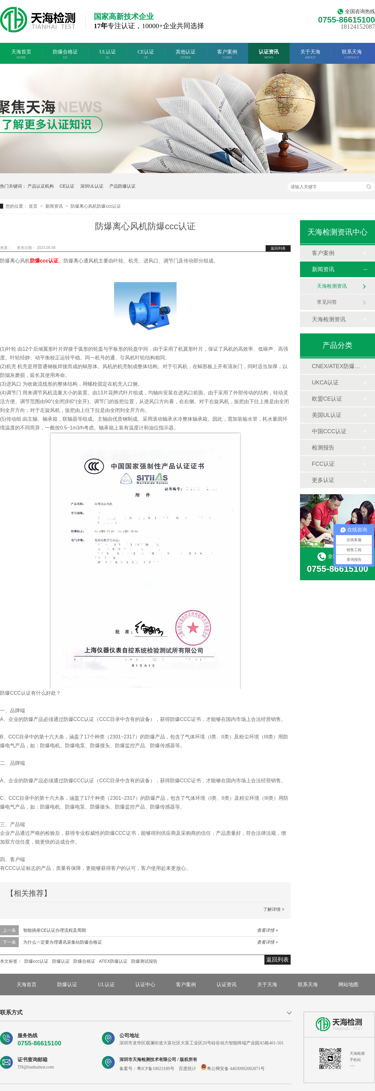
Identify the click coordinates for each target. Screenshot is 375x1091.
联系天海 (352, 54)
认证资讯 (269, 54)
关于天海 (310, 54)
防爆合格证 (65, 54)
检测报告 (323, 447)
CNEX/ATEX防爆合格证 (337, 366)
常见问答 (327, 302)
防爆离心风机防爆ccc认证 (96, 206)
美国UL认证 (327, 415)
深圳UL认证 (91, 186)
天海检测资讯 (332, 286)
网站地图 (348, 984)
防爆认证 (61, 961)
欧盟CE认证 (327, 399)
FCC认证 (323, 464)
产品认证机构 (41, 186)
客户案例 (227, 54)
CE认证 (146, 54)
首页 (34, 206)
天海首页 (21, 54)
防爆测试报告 (144, 961)
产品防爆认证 (122, 186)
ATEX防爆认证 (113, 961)
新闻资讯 (54, 206)
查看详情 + (267, 930)
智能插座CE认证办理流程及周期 (54, 930)
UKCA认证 (325, 382)
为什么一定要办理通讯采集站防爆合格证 (62, 942)
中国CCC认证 (329, 431)
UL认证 (107, 54)
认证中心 (145, 984)
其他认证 (186, 54)
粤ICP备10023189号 (155, 1068)
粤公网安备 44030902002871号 (233, 1068)
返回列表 (278, 248)
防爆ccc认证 (36, 961)
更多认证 (323, 480)
